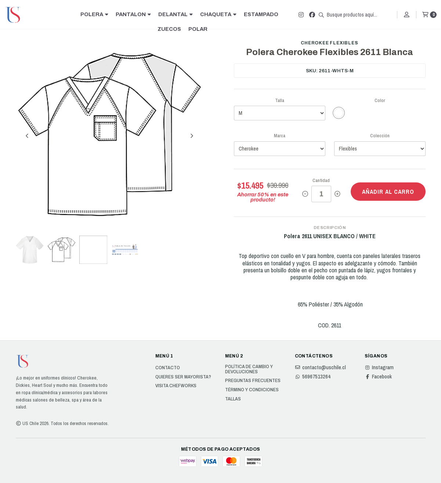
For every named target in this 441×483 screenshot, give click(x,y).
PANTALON (133, 14)
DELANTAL (175, 14)
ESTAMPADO (261, 14)
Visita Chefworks (175, 385)
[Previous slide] (27, 135)
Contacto (167, 367)
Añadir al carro (388, 192)
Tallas (233, 399)
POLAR (197, 29)
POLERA (94, 14)
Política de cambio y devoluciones (249, 369)
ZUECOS (169, 29)
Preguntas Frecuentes (253, 380)
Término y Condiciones (252, 389)
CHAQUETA (218, 14)
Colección (380, 135)
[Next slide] (191, 135)
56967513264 (312, 376)
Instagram (379, 367)
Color (380, 100)
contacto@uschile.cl (320, 367)
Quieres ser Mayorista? (183, 377)
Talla (279, 100)
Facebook (378, 376)
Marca (279, 135)
